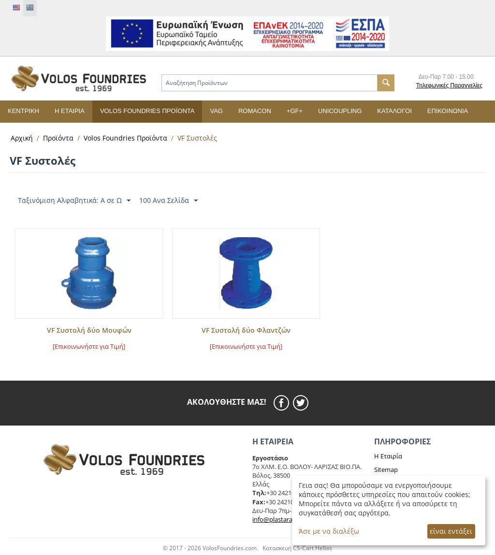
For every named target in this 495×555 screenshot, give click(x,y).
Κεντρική (23, 110)
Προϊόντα (58, 137)
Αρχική (22, 137)
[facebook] (283, 403)
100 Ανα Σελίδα (168, 201)
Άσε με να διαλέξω (329, 531)
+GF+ (295, 110)
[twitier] (300, 403)
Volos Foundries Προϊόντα (147, 110)
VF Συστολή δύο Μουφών (89, 331)
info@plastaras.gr (277, 519)
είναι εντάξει (451, 531)
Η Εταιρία (388, 456)
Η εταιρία (70, 110)
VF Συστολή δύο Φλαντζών (246, 331)
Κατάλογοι (394, 110)
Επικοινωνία (447, 110)
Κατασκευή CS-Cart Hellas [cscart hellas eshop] (297, 548)
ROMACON (254, 110)
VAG (216, 110)
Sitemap (386, 469)
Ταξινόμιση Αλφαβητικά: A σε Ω (74, 201)
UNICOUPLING (340, 110)
